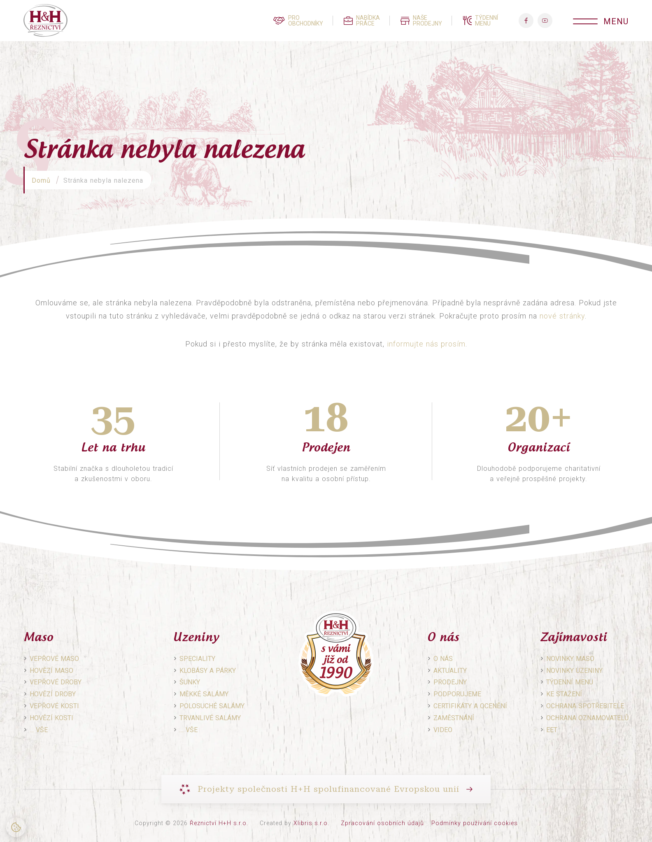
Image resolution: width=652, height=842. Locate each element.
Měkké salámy (203, 694)
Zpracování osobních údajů (382, 823)
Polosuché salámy (211, 706)
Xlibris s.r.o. (311, 823)
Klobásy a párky (207, 671)
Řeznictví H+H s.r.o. (219, 823)
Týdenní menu (569, 682)
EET (551, 730)
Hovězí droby (53, 694)
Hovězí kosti (51, 718)
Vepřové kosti (54, 706)
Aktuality (450, 671)
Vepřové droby (56, 682)
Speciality (197, 659)
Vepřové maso (54, 659)
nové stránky (562, 316)
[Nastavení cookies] (16, 827)
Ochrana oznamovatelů (587, 718)
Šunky (189, 682)
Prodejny (450, 682)
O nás (443, 659)
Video (442, 730)
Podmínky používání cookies (474, 823)
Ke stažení (564, 694)
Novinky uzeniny (574, 671)
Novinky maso (570, 659)
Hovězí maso (51, 671)
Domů (41, 180)
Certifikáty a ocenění (470, 706)
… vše (39, 730)
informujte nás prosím (426, 344)
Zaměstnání (453, 718)
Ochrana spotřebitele (585, 706)
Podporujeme (457, 694)
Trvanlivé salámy (210, 718)
